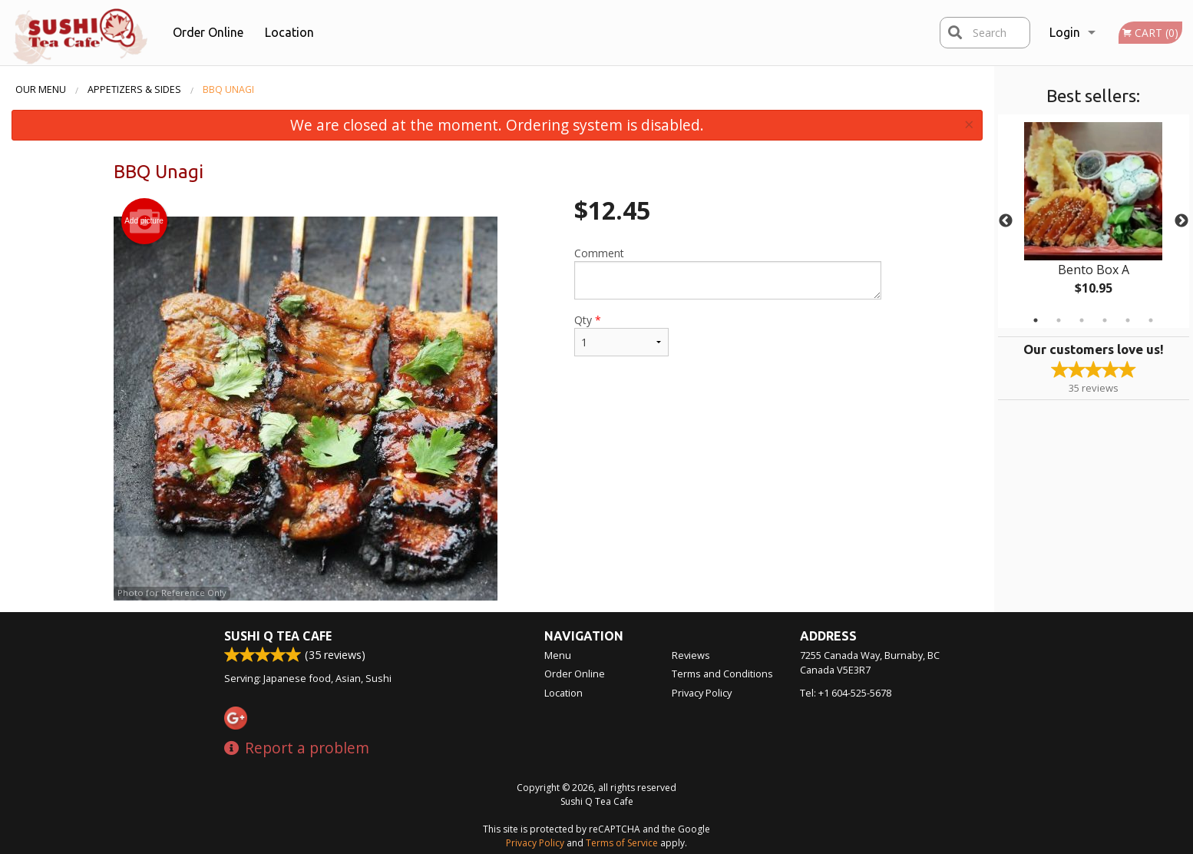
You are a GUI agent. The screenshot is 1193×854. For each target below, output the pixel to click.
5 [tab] (1127, 320)
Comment (727, 273)
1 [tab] (1035, 320)
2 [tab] (1058, 320)
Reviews (691, 655)
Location (289, 32)
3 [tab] (1081, 320)
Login (1064, 32)
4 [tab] (1104, 320)
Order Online (208, 32)
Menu (557, 655)
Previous (1005, 221)
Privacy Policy (702, 693)
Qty (621, 334)
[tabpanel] (1093, 221)
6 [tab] (1150, 320)
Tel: (845, 693)
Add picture (144, 221)
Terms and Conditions (722, 673)
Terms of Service (622, 842)
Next (1181, 221)
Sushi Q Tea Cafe (278, 635)
